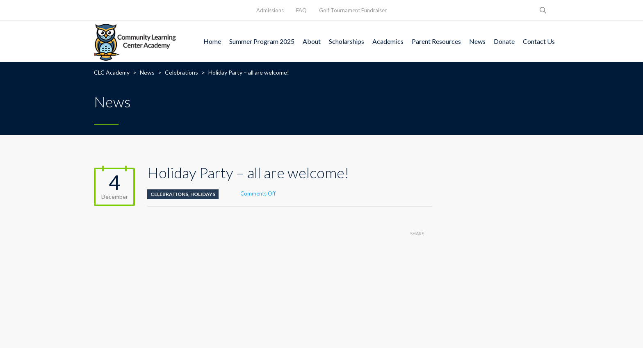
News (477, 41)
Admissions (270, 10)
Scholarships (346, 41)
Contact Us (539, 41)
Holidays (202, 194)
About (312, 41)
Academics (388, 41)
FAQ (301, 10)
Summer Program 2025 (261, 41)
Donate (504, 41)
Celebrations (169, 194)
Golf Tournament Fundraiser (353, 10)
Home (212, 41)
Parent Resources (436, 41)
